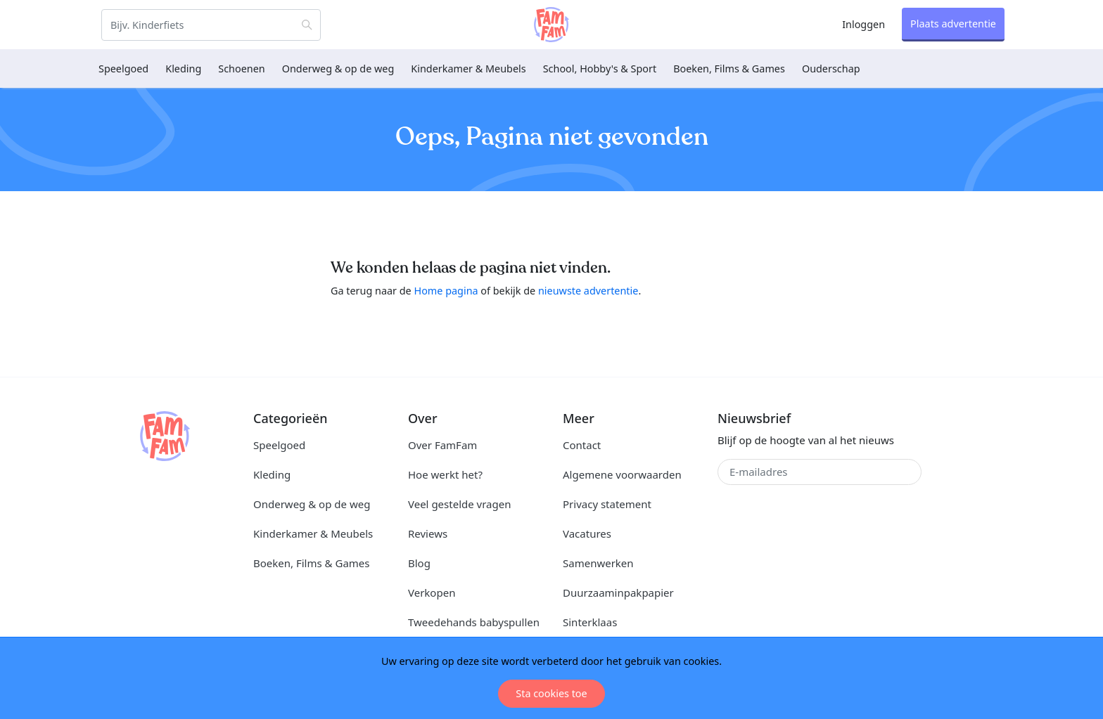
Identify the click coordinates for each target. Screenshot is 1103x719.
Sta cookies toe (551, 693)
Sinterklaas (590, 622)
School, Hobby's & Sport (599, 68)
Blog (419, 563)
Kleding (183, 68)
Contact (582, 445)
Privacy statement (607, 504)
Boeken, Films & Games (729, 68)
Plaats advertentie (953, 23)
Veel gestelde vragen (459, 504)
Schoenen (241, 68)
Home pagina (446, 290)
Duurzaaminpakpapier (618, 592)
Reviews (427, 533)
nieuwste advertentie (588, 290)
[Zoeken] (211, 25)
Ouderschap (831, 68)
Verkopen (431, 592)
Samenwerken (598, 563)
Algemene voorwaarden (622, 474)
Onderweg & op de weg (338, 68)
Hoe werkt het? (445, 474)
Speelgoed (123, 68)
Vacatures (587, 533)
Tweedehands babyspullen (474, 622)
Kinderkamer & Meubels (468, 68)
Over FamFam (442, 445)
